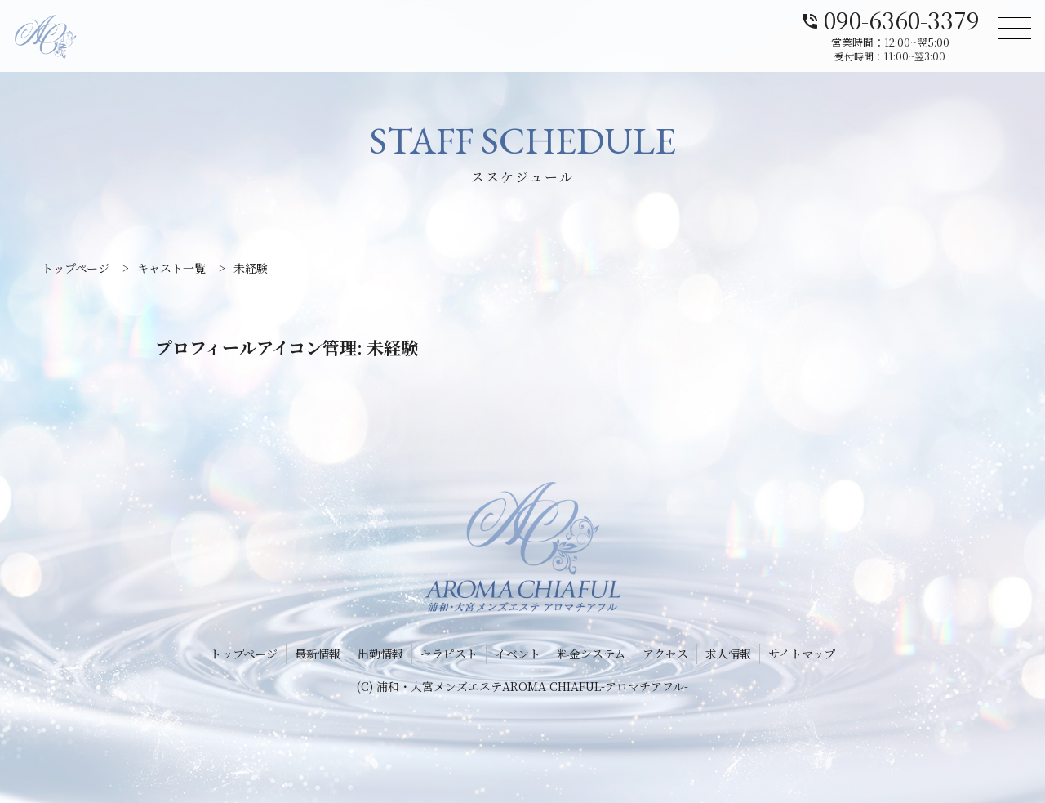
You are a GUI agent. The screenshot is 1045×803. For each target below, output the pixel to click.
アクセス (665, 653)
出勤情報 (380, 653)
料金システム (591, 653)
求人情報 (728, 653)
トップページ (244, 653)
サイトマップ (801, 653)
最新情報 (317, 653)
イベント (517, 653)
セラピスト (449, 653)
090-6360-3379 (890, 18)
